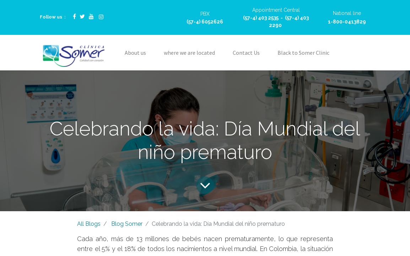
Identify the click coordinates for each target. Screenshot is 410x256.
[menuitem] (135, 52)
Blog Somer (126, 223)
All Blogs (89, 223)
